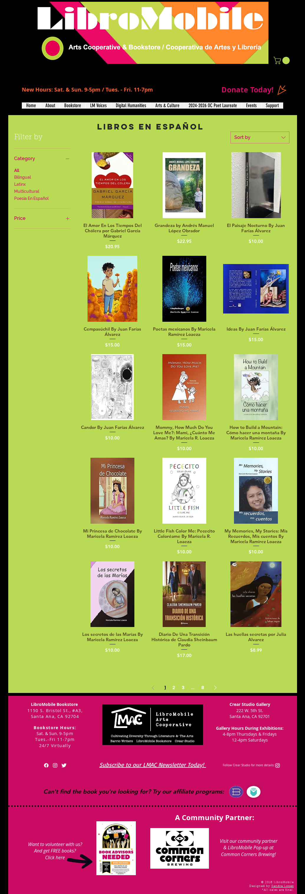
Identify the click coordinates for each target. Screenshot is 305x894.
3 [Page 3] (183, 687)
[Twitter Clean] (64, 765)
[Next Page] (215, 687)
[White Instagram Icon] (55, 765)
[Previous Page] (152, 687)
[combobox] (259, 137)
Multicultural (26, 191)
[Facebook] (46, 765)
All (16, 170)
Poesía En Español (31, 198)
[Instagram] (278, 765)
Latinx (20, 184)
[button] (282, 60)
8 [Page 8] (202, 687)
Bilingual (22, 177)
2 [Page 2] (173, 687)
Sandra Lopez (282, 886)
